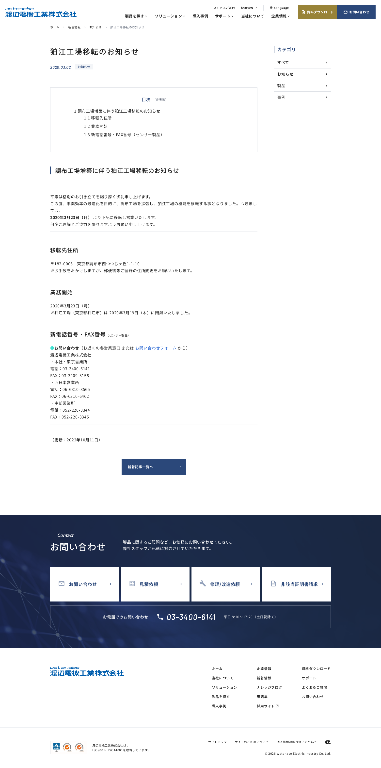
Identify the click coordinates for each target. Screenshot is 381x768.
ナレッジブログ (269, 687)
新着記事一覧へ (140, 466)
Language (279, 8)
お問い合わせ (356, 12)
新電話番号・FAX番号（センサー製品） (124, 134)
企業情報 (280, 15)
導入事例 (200, 15)
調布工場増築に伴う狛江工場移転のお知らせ (117, 111)
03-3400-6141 (191, 616)
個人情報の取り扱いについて (297, 742)
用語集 (262, 696)
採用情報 (249, 8)
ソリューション (170, 15)
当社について (253, 15)
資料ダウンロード (317, 12)
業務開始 (96, 126)
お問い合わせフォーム (156, 348)
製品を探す (136, 15)
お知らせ (95, 27)
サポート (224, 15)
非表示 (160, 99)
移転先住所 (98, 118)
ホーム (55, 27)
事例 (281, 97)
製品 (281, 85)
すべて (283, 62)
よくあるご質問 (224, 8)
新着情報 (74, 27)
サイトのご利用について (252, 742)
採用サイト (268, 705)
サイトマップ (217, 742)
